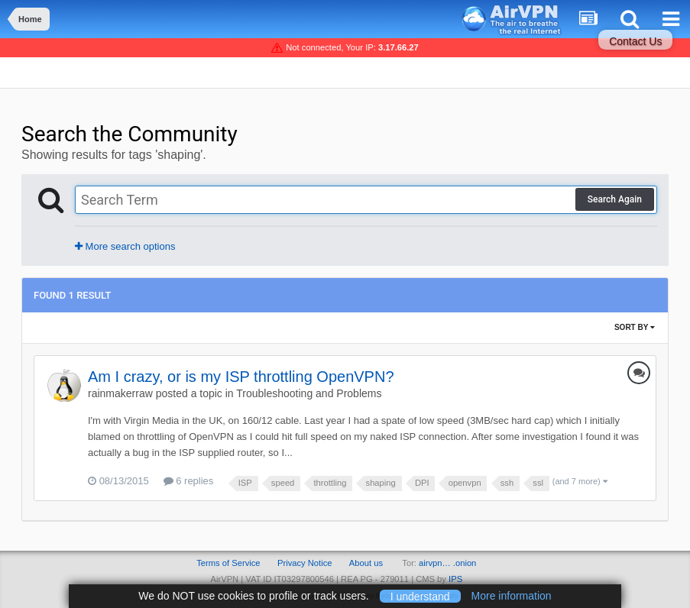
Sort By (634, 327)
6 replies (189, 481)
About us (366, 563)
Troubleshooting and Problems (308, 393)
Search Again (615, 199)
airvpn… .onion (447, 563)
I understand (420, 596)
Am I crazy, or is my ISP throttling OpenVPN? (241, 376)
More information (511, 596)
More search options (125, 246)
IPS (455, 579)
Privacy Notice (304, 563)
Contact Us (635, 41)
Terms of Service (228, 563)
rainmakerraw (120, 393)
